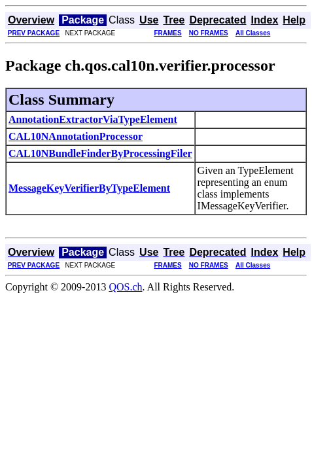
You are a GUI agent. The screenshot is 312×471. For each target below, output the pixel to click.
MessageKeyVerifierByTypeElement (89, 188)
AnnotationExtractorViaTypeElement (93, 119)
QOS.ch (125, 286)
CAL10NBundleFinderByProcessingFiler (100, 153)
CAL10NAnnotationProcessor (76, 136)
